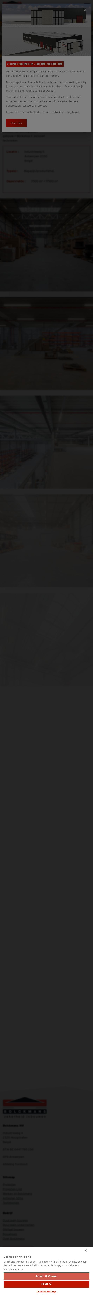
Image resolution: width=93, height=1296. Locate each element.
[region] (46, 1271)
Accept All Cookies (47, 1276)
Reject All (46, 1283)
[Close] (86, 1250)
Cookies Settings (46, 1291)
